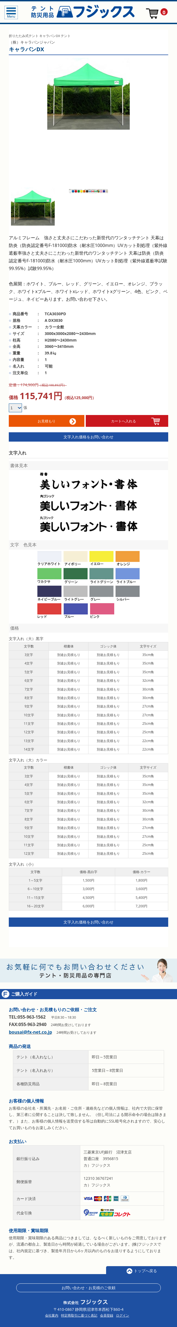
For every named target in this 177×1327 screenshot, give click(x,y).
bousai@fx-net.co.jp (30, 1031)
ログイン (122, 1314)
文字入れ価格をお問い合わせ (88, 436)
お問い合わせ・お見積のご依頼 (88, 1286)
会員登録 (106, 1314)
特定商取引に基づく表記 (79, 1314)
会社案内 (51, 1314)
